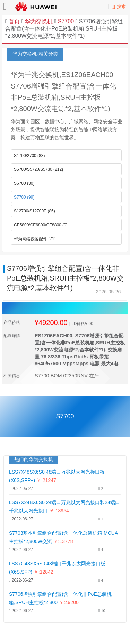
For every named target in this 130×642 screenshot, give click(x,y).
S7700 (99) (24, 197)
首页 (14, 21)
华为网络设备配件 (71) (35, 238)
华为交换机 (39, 21)
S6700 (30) (24, 183)
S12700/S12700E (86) (34, 211)
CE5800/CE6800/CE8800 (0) (41, 225)
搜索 (119, 6)
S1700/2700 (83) (29, 155)
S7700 (65, 21)
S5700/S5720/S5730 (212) (38, 169)
